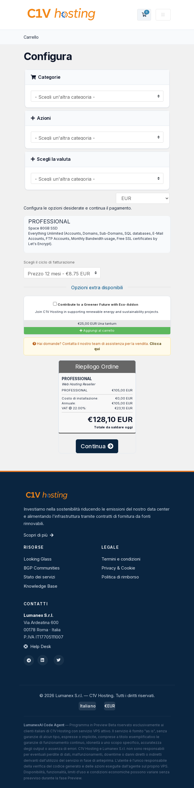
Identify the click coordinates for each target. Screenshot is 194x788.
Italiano (87, 705)
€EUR (109, 705)
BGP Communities (42, 568)
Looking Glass (38, 559)
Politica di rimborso (120, 577)
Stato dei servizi (39, 577)
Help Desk (40, 646)
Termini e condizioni (120, 559)
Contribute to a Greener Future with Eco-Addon (95, 304)
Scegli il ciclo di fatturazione (49, 262)
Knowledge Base (40, 586)
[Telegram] (29, 660)
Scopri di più (39, 535)
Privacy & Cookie (118, 568)
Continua (97, 446)
